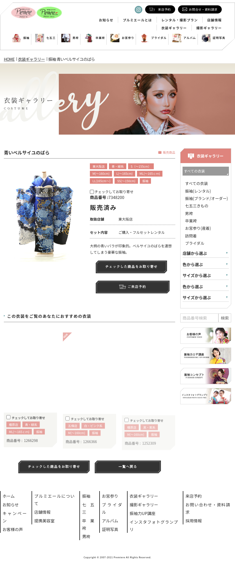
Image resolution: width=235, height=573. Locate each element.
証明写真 (213, 37)
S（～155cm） (141, 166)
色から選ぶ (193, 264)
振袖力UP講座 (143, 513)
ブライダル (153, 37)
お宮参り (122, 37)
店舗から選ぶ (195, 253)
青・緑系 (118, 166)
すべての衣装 (196, 183)
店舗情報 (214, 20)
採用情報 (193, 521)
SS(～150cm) (126, 181)
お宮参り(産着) (198, 228)
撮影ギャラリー (209, 28)
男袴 (70, 37)
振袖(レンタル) (198, 191)
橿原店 (13, 433)
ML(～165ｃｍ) (150, 173)
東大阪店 (98, 166)
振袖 (21, 37)
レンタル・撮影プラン (179, 20)
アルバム (184, 37)
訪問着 (191, 235)
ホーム (9, 496)
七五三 (45, 37)
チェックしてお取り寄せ (111, 191)
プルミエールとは (137, 20)
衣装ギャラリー (174, 28)
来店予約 (193, 496)
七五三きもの (196, 205)
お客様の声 (13, 529)
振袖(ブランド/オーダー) (206, 198)
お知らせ (106, 20)
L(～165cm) (124, 173)
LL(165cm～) (101, 181)
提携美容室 (44, 521)
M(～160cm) (100, 173)
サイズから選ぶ (197, 275)
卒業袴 (94, 37)
